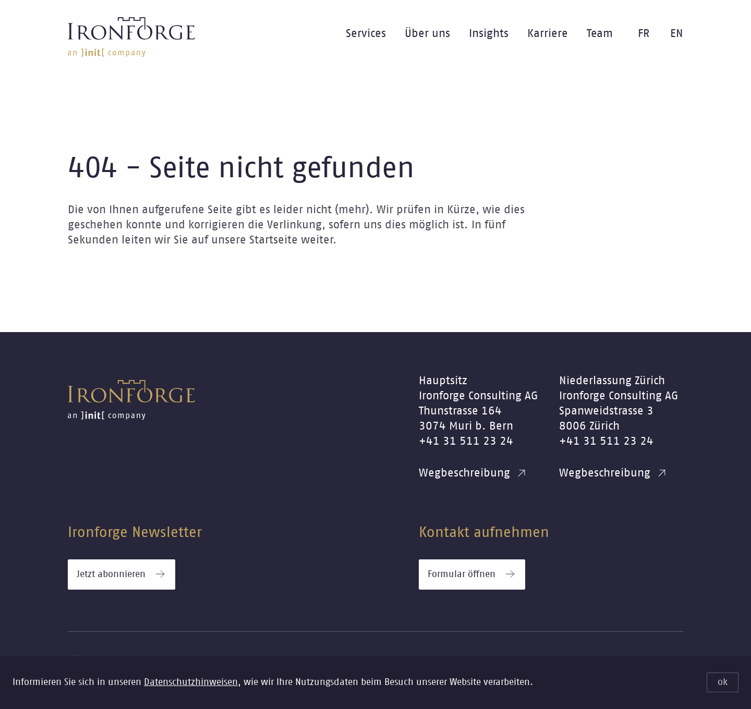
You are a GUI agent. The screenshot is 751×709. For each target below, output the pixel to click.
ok (723, 682)
